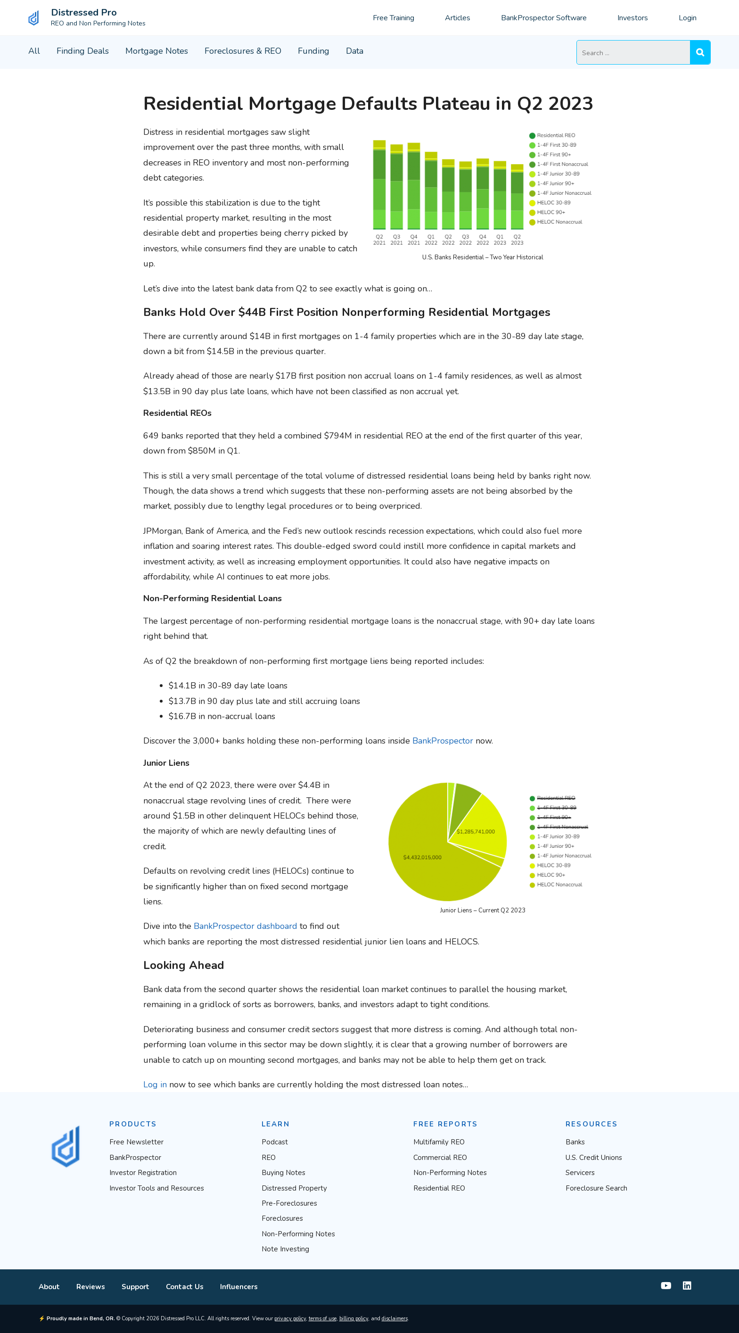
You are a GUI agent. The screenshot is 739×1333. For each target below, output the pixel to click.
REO (269, 1157)
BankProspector (442, 740)
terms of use (323, 1318)
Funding (313, 51)
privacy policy (290, 1318)
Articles (457, 18)
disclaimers (395, 1318)
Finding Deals (83, 51)
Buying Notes (283, 1172)
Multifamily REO (439, 1142)
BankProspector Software (544, 18)
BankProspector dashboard (245, 926)
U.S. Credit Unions (594, 1157)
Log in (155, 1084)
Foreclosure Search (596, 1188)
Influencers (239, 1287)
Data (354, 51)
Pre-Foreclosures (289, 1203)
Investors (632, 18)
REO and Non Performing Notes (98, 23)
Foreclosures (282, 1218)
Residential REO (439, 1188)
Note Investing (285, 1249)
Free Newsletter (136, 1142)
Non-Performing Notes (298, 1234)
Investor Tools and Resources (156, 1188)
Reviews (90, 1287)
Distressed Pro (84, 12)
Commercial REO (440, 1157)
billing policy (353, 1318)
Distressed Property (294, 1188)
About (49, 1287)
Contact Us (185, 1287)
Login (688, 18)
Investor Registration (143, 1172)
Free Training (393, 18)
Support (135, 1287)
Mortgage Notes (156, 51)
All (34, 51)
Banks (575, 1142)
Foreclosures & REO (243, 51)
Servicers (580, 1172)
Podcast (275, 1142)
